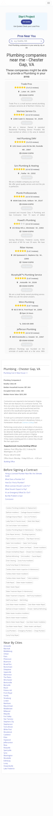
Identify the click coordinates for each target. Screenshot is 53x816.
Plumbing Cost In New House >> (16, 373)
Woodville (7, 758)
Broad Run (8, 664)
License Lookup (28, 422)
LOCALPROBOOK (15, 3)
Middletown (8, 708)
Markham (7, 703)
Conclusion (9, 499)
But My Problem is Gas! (13, 496)
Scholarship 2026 (39, 788)
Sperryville (7, 750)
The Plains (7, 677)
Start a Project (8, 796)
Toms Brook (8, 727)
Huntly (6, 695)
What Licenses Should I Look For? (17, 486)
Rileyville (7, 714)
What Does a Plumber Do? (15, 479)
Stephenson (8, 724)
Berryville (7, 685)
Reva (5, 745)
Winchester (8, 680)
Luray (6, 763)
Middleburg (8, 651)
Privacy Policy (38, 791)
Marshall (7, 648)
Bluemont (7, 662)
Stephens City (9, 721)
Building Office (9, 461)
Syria (5, 753)
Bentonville (8, 682)
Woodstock (8, 732)
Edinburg (7, 761)
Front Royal (8, 693)
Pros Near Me (8, 793)
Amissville (7, 646)
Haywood (7, 740)
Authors (36, 793)
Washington (8, 755)
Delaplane (7, 669)
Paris (5, 656)
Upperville (7, 672)
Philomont (7, 659)
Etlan (5, 737)
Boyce (6, 688)
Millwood (7, 711)
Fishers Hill (8, 690)
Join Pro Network (21, 788)
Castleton (7, 735)
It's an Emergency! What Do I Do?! (17, 492)
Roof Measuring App (22, 793)
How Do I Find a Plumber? (15, 482)
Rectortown (8, 667)
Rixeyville (7, 748)
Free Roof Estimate (10, 799)
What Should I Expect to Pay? (16, 489)
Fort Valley (7, 716)
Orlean (6, 654)
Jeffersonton (8, 742)
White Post (8, 729)
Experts (18, 791)
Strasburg (7, 698)
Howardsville (8, 766)
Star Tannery (8, 719)
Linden (6, 701)
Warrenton (8, 675)
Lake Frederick (9, 768)
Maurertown (8, 706)
